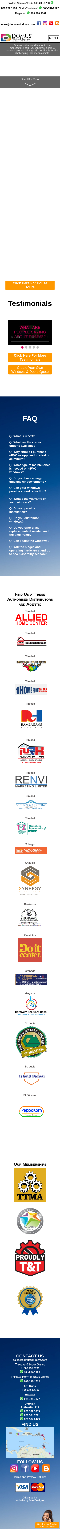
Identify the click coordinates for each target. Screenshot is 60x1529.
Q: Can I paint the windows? (29, 540)
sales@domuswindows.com (18, 24)
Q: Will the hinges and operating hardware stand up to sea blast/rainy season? (29, 550)
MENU (53, 38)
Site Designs (36, 1500)
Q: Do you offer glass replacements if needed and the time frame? (29, 531)
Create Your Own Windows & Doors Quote (30, 370)
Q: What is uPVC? (22, 436)
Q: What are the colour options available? (25, 443)
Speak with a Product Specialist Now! (47, 1525)
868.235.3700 (31, 1368)
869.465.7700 (31, 1389)
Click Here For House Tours (30, 285)
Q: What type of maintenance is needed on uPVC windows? (29, 468)
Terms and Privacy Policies (29, 1477)
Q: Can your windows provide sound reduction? (27, 489)
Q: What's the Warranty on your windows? (28, 500)
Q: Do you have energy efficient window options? (27, 479)
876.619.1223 (31, 1407)
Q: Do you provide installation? (22, 510)
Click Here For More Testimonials (30, 357)
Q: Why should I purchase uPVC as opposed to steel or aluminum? (29, 455)
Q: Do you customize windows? (24, 519)
